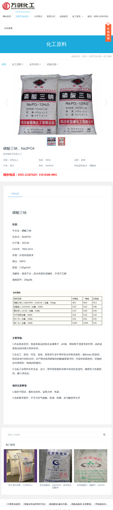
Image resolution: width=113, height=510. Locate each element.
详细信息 (15, 193)
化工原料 (16, 64)
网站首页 (7, 16)
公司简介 (38, 16)
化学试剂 (34, 64)
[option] (56, 104)
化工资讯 (77, 16)
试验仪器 (51, 64)
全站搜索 (8, 28)
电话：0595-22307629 (98, 16)
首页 (84, 56)
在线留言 (64, 16)
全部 (3, 64)
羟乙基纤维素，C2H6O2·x (20, 485)
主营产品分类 (22, 16)
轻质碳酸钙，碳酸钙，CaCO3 (90, 485)
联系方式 (51, 16)
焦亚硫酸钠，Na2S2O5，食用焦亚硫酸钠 (55, 486)
